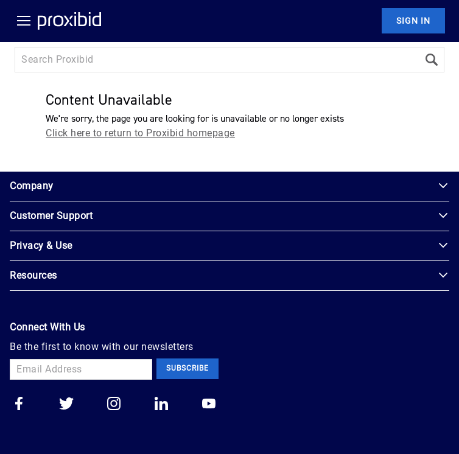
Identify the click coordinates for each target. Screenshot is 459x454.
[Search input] (216, 60)
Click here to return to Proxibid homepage (140, 133)
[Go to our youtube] (209, 404)
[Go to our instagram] (114, 404)
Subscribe (187, 368)
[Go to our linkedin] (161, 404)
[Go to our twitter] (66, 404)
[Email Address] (81, 369)
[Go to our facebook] (19, 404)
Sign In (413, 21)
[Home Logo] (69, 21)
